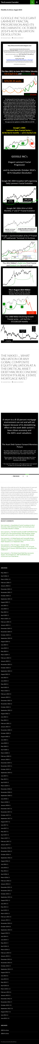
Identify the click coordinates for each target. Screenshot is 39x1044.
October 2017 (5, 815)
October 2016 (5, 854)
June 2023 (4, 681)
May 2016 (4, 871)
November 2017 (5, 812)
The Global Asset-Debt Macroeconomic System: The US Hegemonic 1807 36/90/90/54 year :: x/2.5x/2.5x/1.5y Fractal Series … (17, 554)
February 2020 (5, 756)
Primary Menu (37, 2)
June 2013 (4, 979)
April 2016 (4, 874)
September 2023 (5, 671)
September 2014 (5, 930)
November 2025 (5, 592)
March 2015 (4, 913)
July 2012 (3, 1015)
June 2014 (4, 939)
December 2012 (5, 998)
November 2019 (5, 766)
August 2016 (4, 861)
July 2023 (3, 677)
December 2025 (5, 589)
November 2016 (5, 851)
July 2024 (3, 645)
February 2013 (5, 992)
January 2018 (5, 805)
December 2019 (5, 763)
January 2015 (5, 920)
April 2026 (4, 576)
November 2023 (5, 664)
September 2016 (5, 858)
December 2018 (5, 789)
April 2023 (4, 687)
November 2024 (5, 631)
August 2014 (4, 933)
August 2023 (4, 674)
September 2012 (5, 1008)
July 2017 (3, 825)
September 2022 (5, 710)
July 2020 (3, 740)
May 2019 (4, 779)
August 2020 (4, 736)
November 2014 (5, 923)
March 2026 (4, 579)
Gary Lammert (5, 525)
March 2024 (4, 654)
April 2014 (4, 946)
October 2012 (5, 1005)
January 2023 (5, 697)
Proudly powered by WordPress (8, 1041)
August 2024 (4, 641)
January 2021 (5, 726)
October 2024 (5, 635)
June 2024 (4, 648)
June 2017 (4, 828)
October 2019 (5, 769)
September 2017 (5, 818)
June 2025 (4, 609)
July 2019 (3, 776)
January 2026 (5, 586)
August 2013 (4, 972)
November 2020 (5, 730)
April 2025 (4, 615)
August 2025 (4, 602)
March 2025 (4, 618)
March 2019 (4, 785)
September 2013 (5, 969)
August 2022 (4, 713)
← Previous (15, 476)
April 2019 (4, 782)
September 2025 (5, 599)
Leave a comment (18, 38)
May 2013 (4, 982)
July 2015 (3, 903)
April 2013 (4, 985)
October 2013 (5, 966)
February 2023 (5, 694)
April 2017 (4, 835)
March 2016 (4, 877)
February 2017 (5, 841)
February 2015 (5, 916)
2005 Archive (5, 1030)
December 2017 (5, 808)
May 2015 (4, 907)
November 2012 (5, 1002)
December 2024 (5, 628)
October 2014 (5, 926)
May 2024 (4, 651)
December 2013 (5, 959)
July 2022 (3, 717)
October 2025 (5, 595)
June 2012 (4, 1018)
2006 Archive (5, 1033)
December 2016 (5, 848)
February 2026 (5, 582)
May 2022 (4, 720)
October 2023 (5, 667)
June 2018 (4, 799)
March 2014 (4, 949)
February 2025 (5, 622)
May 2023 (4, 684)
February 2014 (5, 953)
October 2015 (5, 894)
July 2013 (3, 975)
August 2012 (4, 1012)
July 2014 (3, 936)
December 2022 (5, 700)
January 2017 (5, 844)
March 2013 (4, 989)
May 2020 (4, 746)
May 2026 (4, 572)
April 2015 (4, 910)
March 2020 (4, 753)
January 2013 (5, 995)
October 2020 (5, 733)
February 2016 (5, 880)
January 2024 (5, 661)
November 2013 (5, 962)
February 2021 (5, 723)
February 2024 (5, 658)
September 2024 (5, 638)
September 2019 (5, 772)
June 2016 (4, 867)
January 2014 (5, 956)
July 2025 (3, 605)
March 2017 (4, 838)
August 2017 (4, 821)
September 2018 (5, 795)
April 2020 (4, 749)
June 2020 (4, 743)
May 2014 (4, 943)
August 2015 (4, 900)
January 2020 (5, 759)
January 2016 (5, 884)
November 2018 (5, 792)
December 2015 (5, 887)
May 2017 (4, 831)
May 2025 (4, 612)
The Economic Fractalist (10, 2)
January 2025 (5, 625)
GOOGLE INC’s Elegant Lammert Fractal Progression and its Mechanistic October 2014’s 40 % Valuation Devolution (18, 26)
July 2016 (3, 864)
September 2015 (5, 897)
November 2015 (5, 890)
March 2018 (4, 802)
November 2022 (5, 704)
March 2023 (4, 690)
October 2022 (5, 707)
